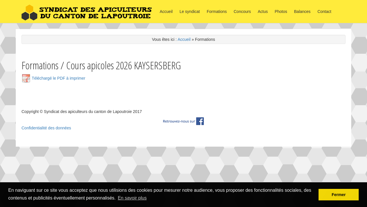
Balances (302, 11)
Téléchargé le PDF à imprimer (53, 78)
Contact (324, 11)
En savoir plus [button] (132, 197)
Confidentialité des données (46, 128)
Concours (242, 11)
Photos (281, 11)
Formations (217, 11)
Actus (263, 11)
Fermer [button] (339, 194)
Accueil (166, 11)
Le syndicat (189, 11)
